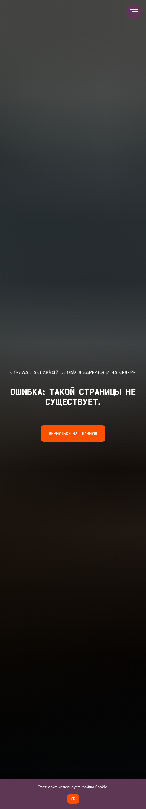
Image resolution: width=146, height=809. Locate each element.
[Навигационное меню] (134, 12)
